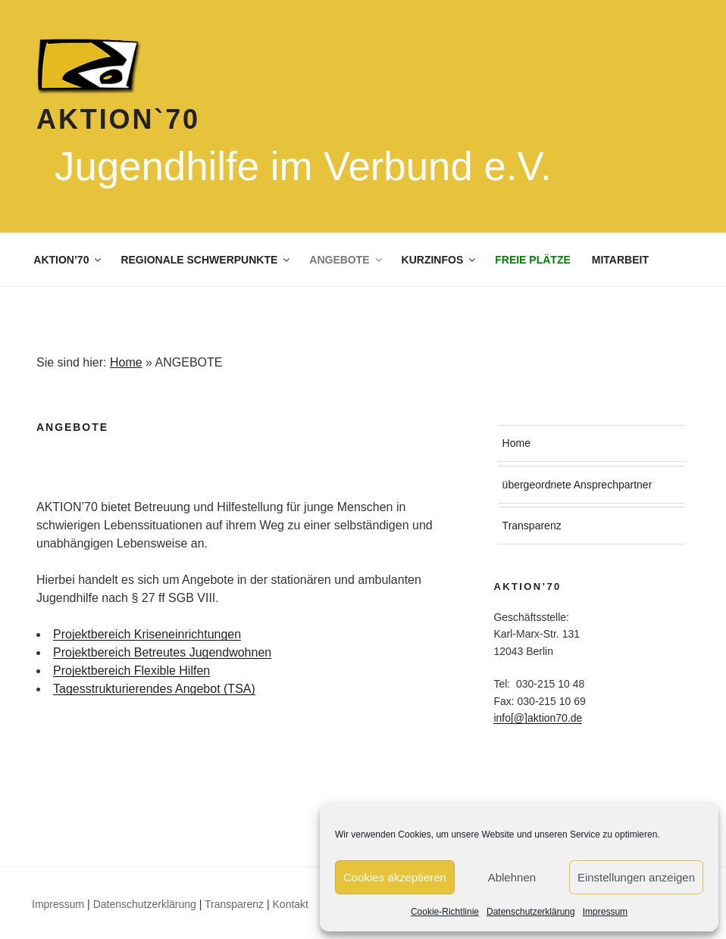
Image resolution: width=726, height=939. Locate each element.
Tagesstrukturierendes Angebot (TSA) (154, 688)
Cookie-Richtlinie (445, 911)
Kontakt (290, 904)
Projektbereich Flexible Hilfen (131, 670)
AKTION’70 (68, 260)
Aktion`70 (118, 119)
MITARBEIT (620, 260)
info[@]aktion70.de (537, 718)
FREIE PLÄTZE (533, 260)
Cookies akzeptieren (394, 877)
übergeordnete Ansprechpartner (577, 485)
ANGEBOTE (346, 260)
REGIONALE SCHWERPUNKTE (206, 260)
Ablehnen (512, 877)
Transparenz (532, 525)
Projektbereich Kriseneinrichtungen (147, 634)
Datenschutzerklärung (531, 911)
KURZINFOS (440, 260)
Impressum (605, 911)
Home (126, 362)
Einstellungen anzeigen (636, 877)
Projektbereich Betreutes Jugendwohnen (162, 652)
